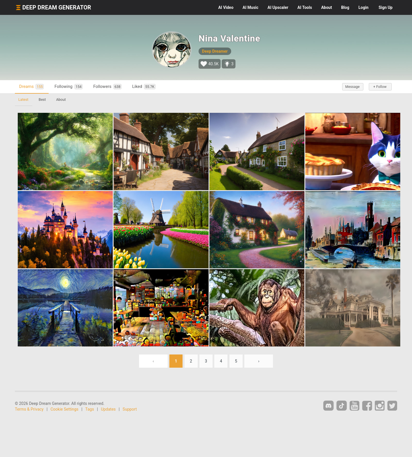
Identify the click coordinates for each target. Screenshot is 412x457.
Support (130, 409)
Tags (89, 409)
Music (250, 7)
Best (42, 99)
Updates (108, 409)
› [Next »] (258, 361)
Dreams (31, 86)
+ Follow (380, 87)
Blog (345, 7)
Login (363, 7)
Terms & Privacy (29, 409)
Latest (23, 99)
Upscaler (278, 7)
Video (225, 7)
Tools (305, 7)
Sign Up (386, 7)
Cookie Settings (65, 409)
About (326, 7)
